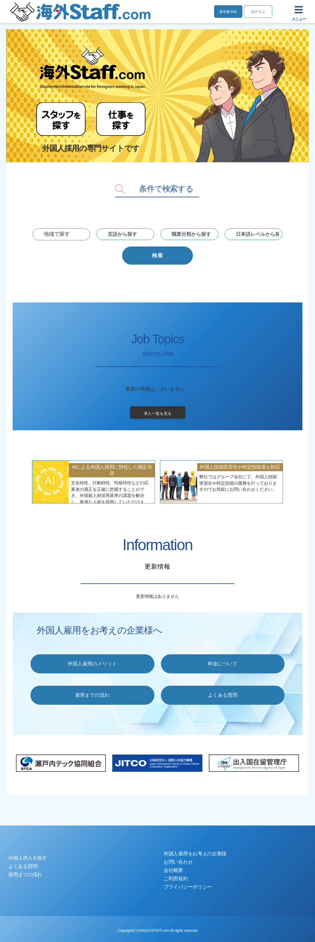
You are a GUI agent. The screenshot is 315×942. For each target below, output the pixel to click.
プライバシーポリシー (188, 886)
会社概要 (173, 870)
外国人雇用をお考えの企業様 (195, 853)
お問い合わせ (178, 862)
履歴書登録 (227, 12)
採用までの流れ (25, 874)
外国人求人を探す (27, 858)
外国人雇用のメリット (92, 663)
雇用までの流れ (92, 695)
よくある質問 (222, 695)
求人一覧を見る (158, 414)
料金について (222, 663)
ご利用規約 (176, 878)
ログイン (257, 12)
